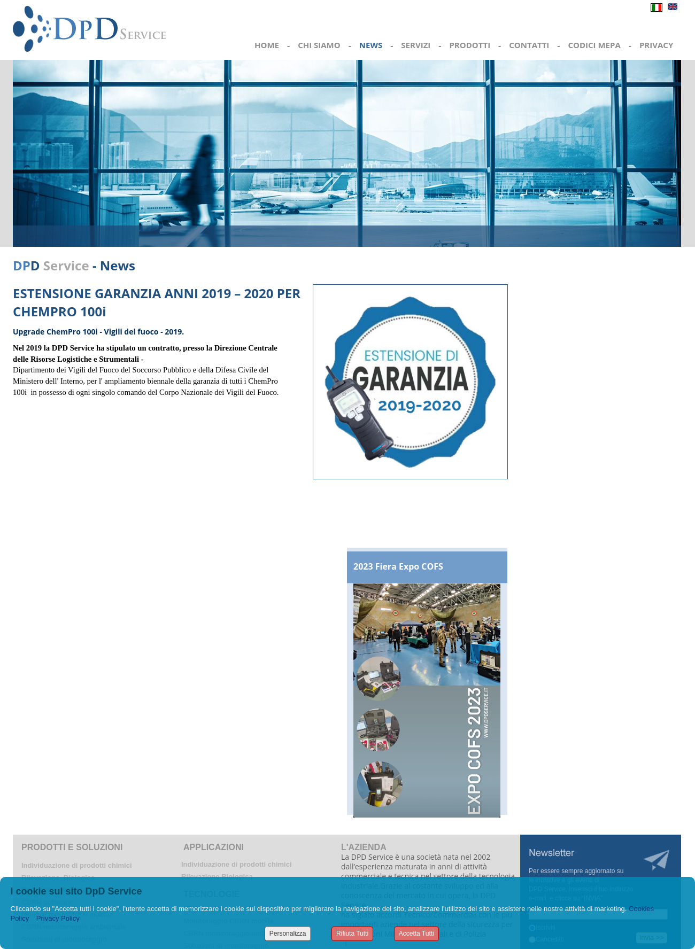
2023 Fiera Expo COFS (398, 566)
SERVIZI (415, 45)
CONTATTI (529, 45)
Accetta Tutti (416, 933)
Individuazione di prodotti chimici (76, 865)
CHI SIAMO (319, 45)
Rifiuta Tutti (352, 933)
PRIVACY (656, 45)
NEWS (370, 45)
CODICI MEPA (594, 45)
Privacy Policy (58, 918)
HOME (266, 45)
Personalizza (287, 933)
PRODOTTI (469, 45)
